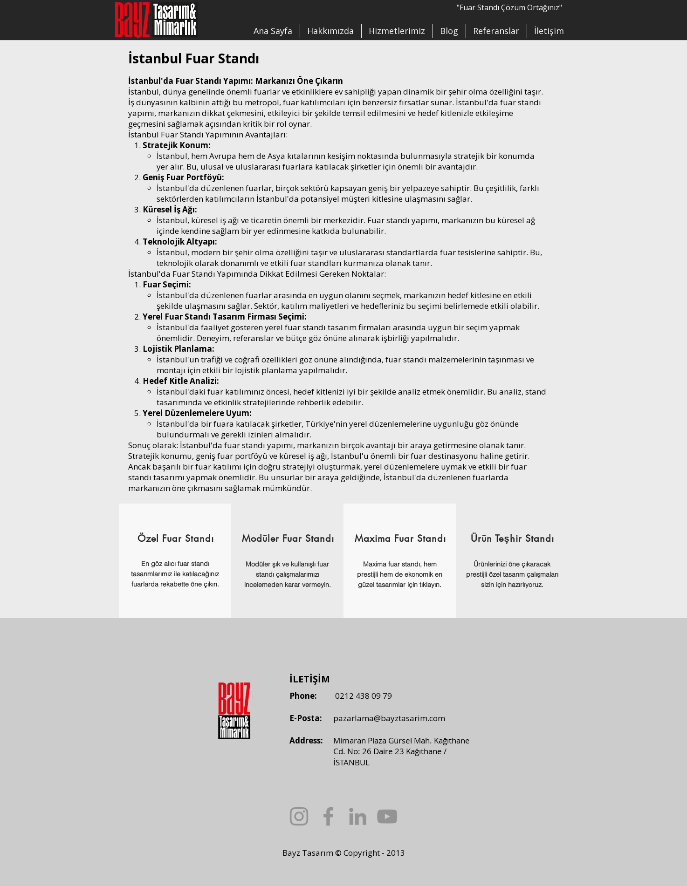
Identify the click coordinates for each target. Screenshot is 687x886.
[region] (175, 561)
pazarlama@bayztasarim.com (389, 718)
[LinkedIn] (357, 816)
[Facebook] (328, 816)
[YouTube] (387, 816)
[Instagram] (299, 816)
